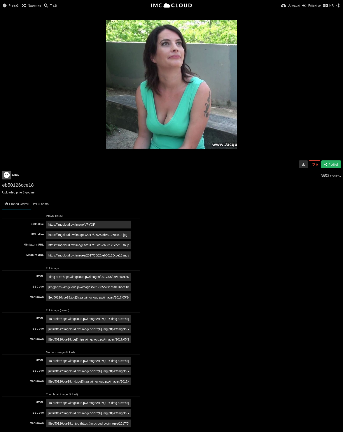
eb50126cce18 (18, 185)
